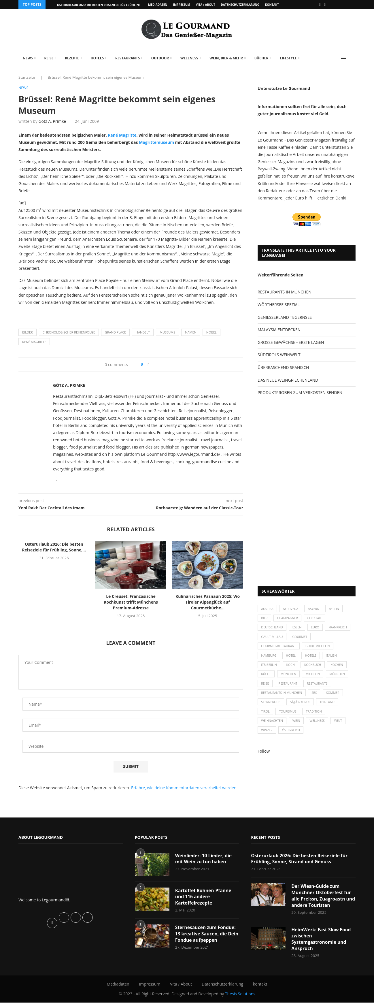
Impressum (181, 5)
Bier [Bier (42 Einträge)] (264, 619)
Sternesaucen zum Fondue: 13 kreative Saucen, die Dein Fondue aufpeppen (206, 934)
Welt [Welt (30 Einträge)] (341, 727)
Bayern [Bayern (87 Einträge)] (316, 609)
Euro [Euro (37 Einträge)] (317, 629)
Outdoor (160, 58)
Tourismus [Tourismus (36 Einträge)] (289, 717)
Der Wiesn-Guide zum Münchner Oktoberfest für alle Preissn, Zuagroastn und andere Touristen (321, 896)
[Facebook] (319, 4)
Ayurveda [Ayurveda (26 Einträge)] (292, 609)
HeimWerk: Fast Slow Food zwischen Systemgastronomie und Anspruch (321, 940)
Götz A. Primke (52, 121)
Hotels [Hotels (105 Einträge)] (313, 658)
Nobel (211, 332)
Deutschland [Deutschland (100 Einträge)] (272, 629)
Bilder (27, 332)
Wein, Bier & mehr (226, 58)
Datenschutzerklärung (240, 5)
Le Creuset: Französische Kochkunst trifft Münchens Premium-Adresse (131, 602)
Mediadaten (157, 5)
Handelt (143, 332)
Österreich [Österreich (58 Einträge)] (292, 737)
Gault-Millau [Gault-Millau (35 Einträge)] (301, 638)
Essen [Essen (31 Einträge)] (298, 629)
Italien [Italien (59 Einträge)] (334, 658)
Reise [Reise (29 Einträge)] (265, 688)
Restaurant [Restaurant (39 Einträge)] (289, 688)
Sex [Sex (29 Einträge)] (316, 698)
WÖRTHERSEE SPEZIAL (279, 304)
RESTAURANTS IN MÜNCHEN (284, 292)
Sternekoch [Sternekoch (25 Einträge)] (271, 707)
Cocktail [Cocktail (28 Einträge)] (316, 619)
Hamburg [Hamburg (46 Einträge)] (269, 658)
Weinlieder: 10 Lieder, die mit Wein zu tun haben (204, 859)
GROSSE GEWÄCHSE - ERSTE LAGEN (291, 342)
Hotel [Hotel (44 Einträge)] (292, 658)
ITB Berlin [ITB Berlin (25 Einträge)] (269, 668)
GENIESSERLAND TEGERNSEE (285, 317)
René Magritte (122, 135)
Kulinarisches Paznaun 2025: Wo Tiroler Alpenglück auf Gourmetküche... (207, 602)
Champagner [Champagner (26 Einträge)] (289, 619)
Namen (191, 332)
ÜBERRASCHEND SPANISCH (283, 367)
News (28, 58)
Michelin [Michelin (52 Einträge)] (315, 678)
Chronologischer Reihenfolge (69, 332)
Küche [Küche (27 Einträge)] (266, 678)
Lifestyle (288, 58)
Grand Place (115, 332)
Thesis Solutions (240, 995)
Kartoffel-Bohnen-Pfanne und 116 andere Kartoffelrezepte (204, 897)
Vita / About (205, 5)
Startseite (26, 77)
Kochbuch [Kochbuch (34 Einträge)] (315, 668)
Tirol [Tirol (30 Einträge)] (265, 717)
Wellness (189, 58)
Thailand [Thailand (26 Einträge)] (329, 707)
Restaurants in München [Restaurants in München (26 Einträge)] (282, 698)
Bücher (261, 58)
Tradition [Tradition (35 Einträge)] (316, 717)
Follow (264, 758)
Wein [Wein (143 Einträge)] (298, 727)
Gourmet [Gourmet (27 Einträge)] (330, 638)
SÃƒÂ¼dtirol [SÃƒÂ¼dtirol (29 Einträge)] (301, 707)
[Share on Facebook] (148, 365)
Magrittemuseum (156, 142)
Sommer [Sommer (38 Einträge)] (336, 698)
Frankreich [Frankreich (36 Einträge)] (270, 638)
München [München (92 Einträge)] (341, 678)
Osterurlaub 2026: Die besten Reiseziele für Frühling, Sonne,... (106, 5)
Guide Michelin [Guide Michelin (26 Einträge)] (320, 648)
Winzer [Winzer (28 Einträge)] (267, 737)
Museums (167, 332)
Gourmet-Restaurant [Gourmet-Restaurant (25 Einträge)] (279, 648)
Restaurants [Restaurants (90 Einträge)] (319, 688)
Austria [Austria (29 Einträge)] (267, 609)
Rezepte (72, 58)
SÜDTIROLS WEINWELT (279, 354)
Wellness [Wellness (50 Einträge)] (319, 727)
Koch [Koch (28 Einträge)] (292, 668)
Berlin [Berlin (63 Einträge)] (337, 609)
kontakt (272, 5)
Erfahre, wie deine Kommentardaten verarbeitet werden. (184, 788)
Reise (48, 58)
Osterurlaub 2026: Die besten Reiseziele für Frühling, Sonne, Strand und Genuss (300, 859)
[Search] (353, 58)
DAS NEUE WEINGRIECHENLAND (288, 380)
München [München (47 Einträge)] (290, 678)
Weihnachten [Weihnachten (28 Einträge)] (272, 727)
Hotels (97, 58)
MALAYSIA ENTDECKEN (279, 329)
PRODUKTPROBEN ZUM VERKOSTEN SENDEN (300, 392)
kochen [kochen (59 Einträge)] (340, 668)
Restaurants (127, 58)
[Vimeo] (325, 4)
